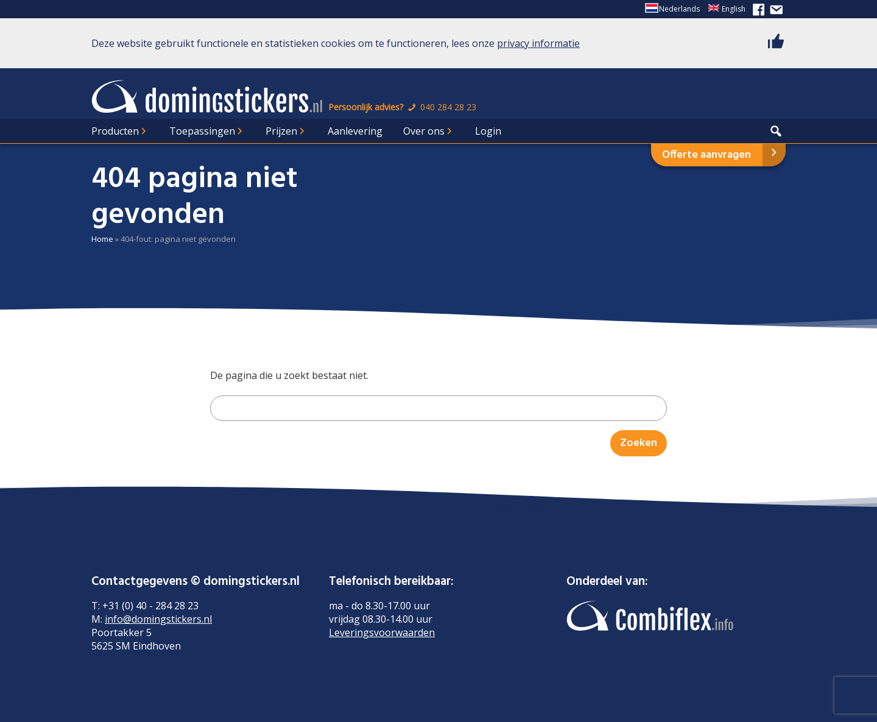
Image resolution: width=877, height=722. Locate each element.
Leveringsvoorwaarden (382, 632)
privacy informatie (538, 43)
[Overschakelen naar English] (726, 9)
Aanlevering (355, 131)
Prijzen (281, 131)
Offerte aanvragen (706, 155)
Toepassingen (202, 131)
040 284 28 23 (441, 107)
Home (102, 238)
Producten (115, 131)
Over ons (424, 131)
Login (488, 131)
